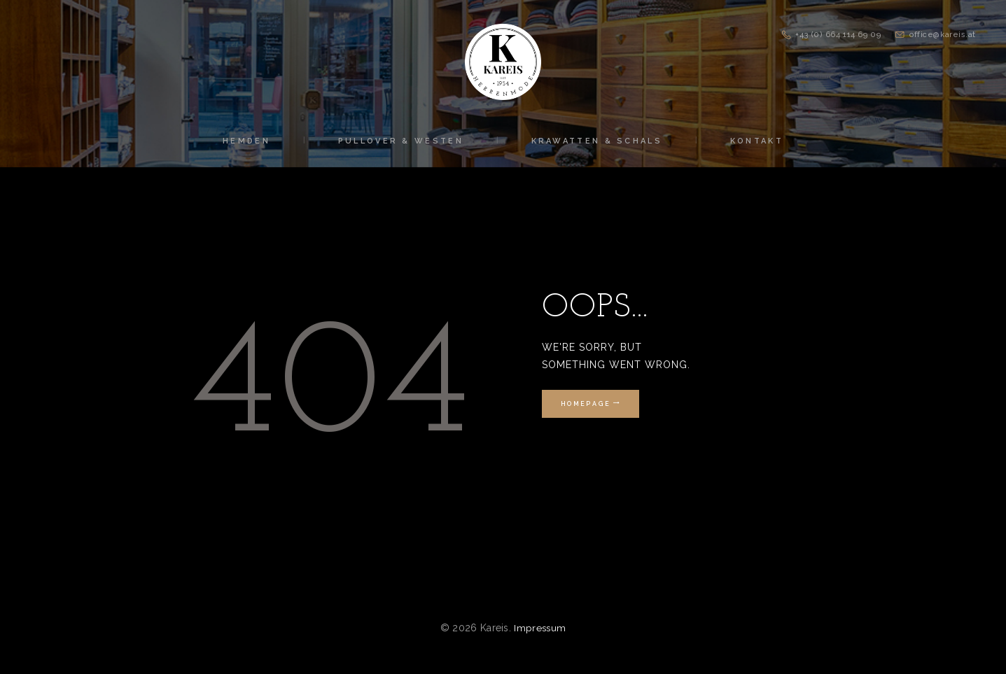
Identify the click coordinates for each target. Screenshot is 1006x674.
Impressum (539, 627)
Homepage (584, 403)
